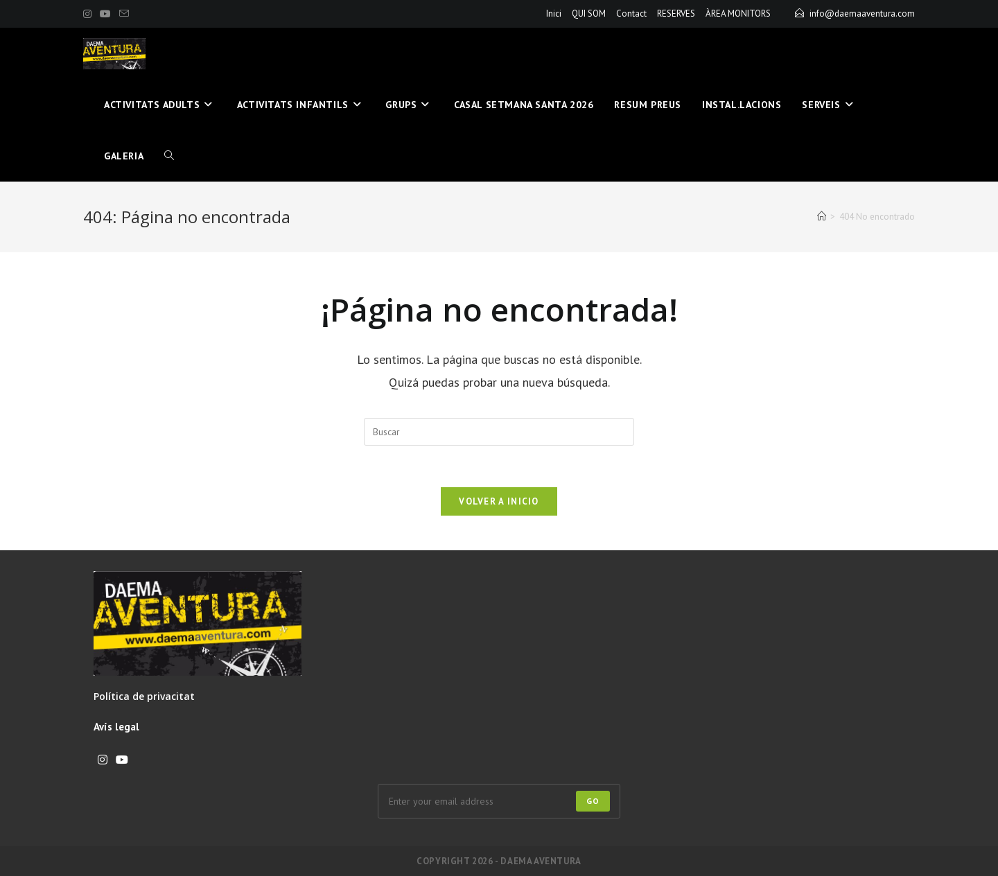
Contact (631, 13)
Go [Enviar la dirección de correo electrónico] (592, 801)
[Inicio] (821, 216)
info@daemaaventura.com (862, 13)
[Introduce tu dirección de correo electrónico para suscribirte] (499, 801)
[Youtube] (122, 760)
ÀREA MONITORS (738, 13)
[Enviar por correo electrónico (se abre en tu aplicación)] (124, 14)
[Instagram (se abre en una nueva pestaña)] (89, 14)
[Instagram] (102, 760)
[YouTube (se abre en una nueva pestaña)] (105, 14)
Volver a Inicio (499, 501)
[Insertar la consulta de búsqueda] (499, 432)
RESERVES (676, 13)
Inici (553, 13)
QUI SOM (589, 13)
